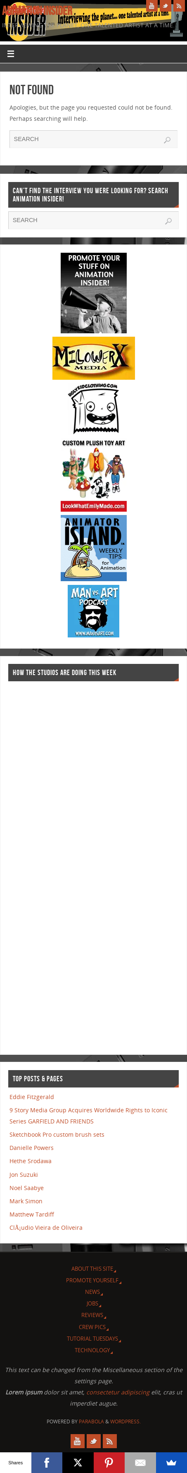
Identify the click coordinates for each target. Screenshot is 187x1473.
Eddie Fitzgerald (31, 1097)
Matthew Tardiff (31, 1214)
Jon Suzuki (23, 1174)
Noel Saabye (26, 1188)
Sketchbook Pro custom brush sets (56, 1134)
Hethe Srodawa (30, 1161)
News (92, 1292)
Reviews (92, 1315)
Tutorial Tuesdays (92, 1338)
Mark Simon (26, 1201)
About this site (92, 1268)
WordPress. (125, 1421)
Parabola (91, 1421)
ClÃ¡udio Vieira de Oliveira (46, 1227)
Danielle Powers (31, 1148)
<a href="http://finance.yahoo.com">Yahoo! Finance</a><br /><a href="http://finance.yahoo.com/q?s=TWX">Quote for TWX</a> (41, 864)
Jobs (92, 1303)
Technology (92, 1350)
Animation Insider (37, 10)
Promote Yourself (92, 1280)
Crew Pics (92, 1327)
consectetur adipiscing (117, 1392)
